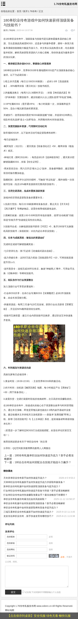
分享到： (8, 448)
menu (3, 3)
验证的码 (11, 556)
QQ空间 (17, 448)
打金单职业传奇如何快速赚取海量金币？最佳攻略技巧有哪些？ (35, 495)
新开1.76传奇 (30, 11)
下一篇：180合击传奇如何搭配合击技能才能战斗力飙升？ (37, 462)
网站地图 (9, 610)
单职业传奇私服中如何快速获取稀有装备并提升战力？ (30, 507)
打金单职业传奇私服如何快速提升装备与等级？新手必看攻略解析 (36, 490)
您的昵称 (11, 537)
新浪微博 (25, 448)
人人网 (42, 448)
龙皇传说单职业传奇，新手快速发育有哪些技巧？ (28, 516)
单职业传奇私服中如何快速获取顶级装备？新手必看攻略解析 (34, 503)
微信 (48, 448)
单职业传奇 (32, 441)
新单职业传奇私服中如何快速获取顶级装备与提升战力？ (32, 486)
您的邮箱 (11, 543)
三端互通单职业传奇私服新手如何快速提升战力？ (28, 512)
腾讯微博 (34, 448)
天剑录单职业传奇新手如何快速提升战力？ (25, 478)
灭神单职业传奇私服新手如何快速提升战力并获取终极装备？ (34, 482)
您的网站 (11, 549)
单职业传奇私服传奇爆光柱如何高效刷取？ (25, 499)
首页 (19, 11)
